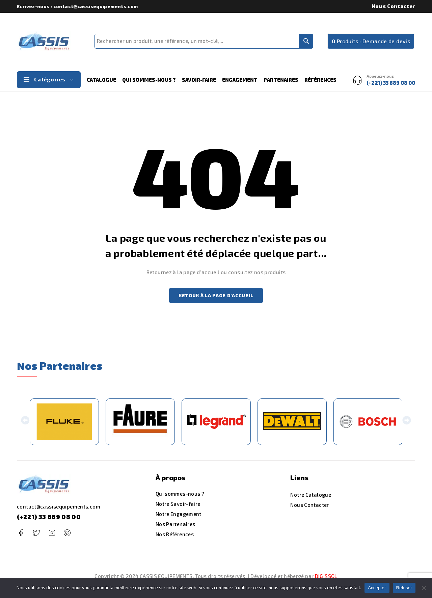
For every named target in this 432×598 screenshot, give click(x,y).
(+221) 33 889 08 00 (49, 518)
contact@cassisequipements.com (58, 508)
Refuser (404, 587)
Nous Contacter (393, 6)
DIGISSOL (326, 577)
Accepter (377, 587)
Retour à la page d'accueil (216, 296)
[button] (25, 423)
